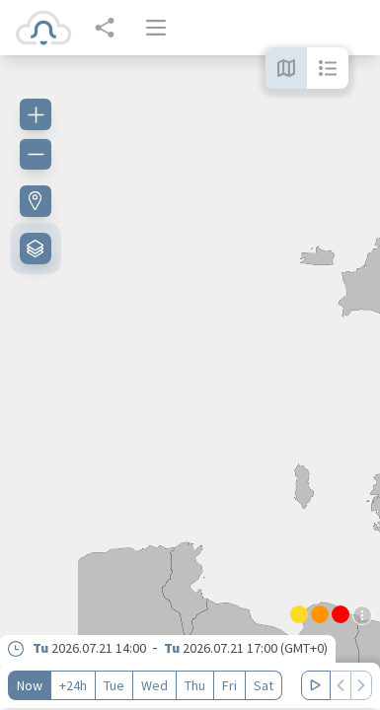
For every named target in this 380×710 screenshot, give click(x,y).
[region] (190, 382)
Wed (154, 685)
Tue (114, 685)
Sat (263, 685)
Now (29, 685)
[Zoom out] (35, 154)
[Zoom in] (35, 114)
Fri (229, 685)
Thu (195, 685)
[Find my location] (35, 201)
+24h (73, 685)
